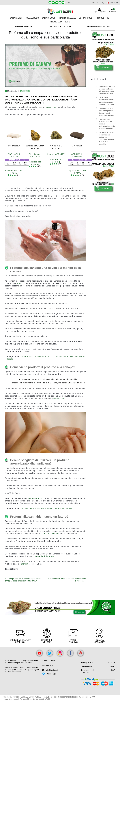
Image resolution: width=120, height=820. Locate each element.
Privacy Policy (87, 662)
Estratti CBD (85, 18)
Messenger (51, 674)
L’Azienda (111, 662)
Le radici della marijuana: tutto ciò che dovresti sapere (46, 508)
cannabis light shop (44, 556)
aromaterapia (35, 498)
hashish (24, 564)
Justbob (20, 283)
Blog (67, 22)
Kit (108, 18)
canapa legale (51, 107)
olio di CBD (58, 398)
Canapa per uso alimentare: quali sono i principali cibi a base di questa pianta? (23, 580)
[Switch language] (112, 3)
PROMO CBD (56, 22)
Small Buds (32, 18)
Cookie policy (86, 666)
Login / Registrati (99, 12)
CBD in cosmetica (51, 534)
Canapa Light (17, 18)
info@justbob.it (52, 670)
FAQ (102, 3)
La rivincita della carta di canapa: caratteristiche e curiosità (66, 580)
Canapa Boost (49, 18)
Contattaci (94, 3)
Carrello (112, 10)
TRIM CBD (100, 18)
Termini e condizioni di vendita (89, 671)
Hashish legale (67, 18)
